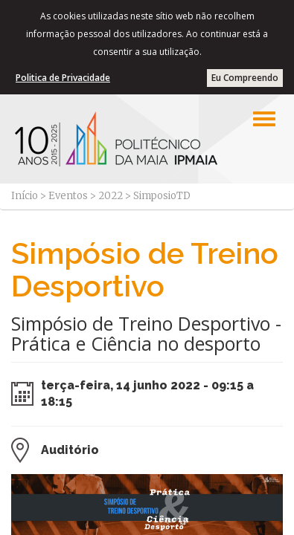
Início (24, 195)
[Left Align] (264, 119)
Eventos (68, 195)
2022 (110, 195)
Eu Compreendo (244, 77)
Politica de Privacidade (63, 77)
